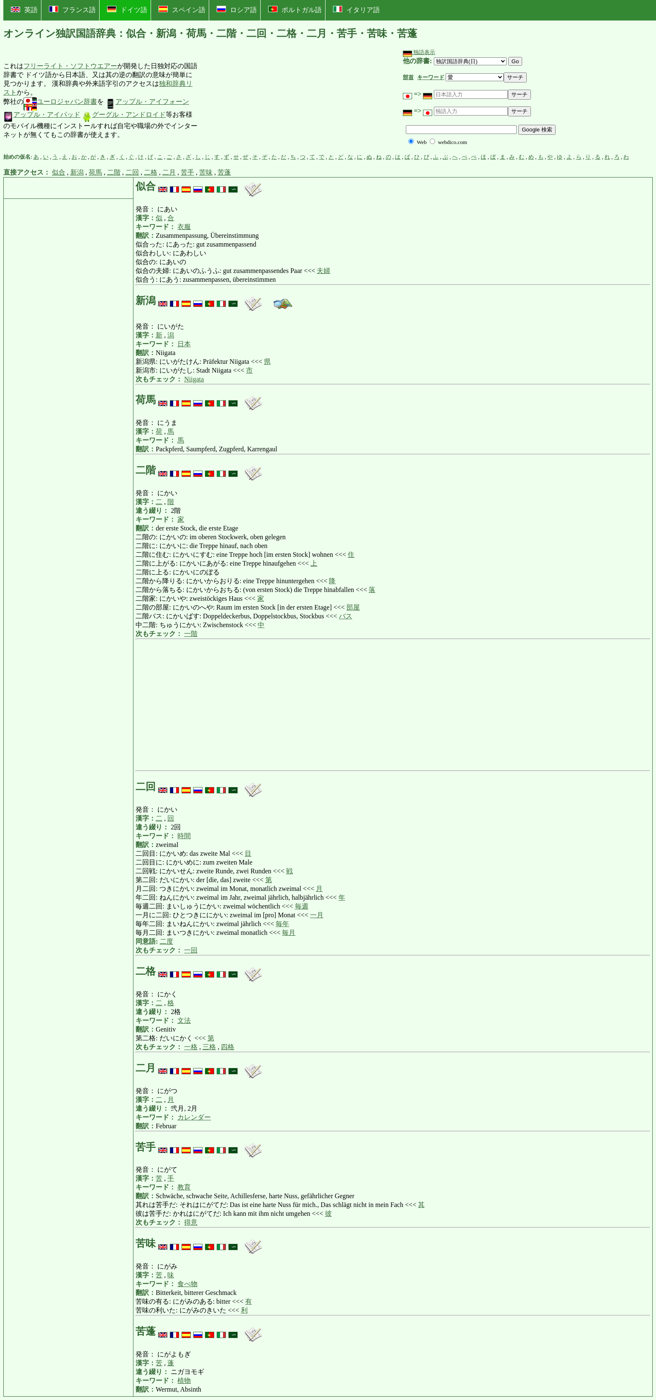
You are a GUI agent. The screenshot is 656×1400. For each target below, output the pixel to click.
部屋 (353, 607)
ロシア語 (237, 9)
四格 (227, 1046)
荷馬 (95, 172)
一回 (190, 950)
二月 (169, 172)
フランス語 (72, 9)
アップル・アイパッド (41, 114)
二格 (150, 172)
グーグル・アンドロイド (124, 114)
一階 (190, 633)
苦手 (187, 172)
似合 (58, 172)
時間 (184, 835)
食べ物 (187, 1283)
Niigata (194, 379)
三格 (209, 1046)
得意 (190, 1222)
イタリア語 (356, 9)
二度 (166, 941)
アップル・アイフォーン (147, 101)
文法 (184, 1020)
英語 (24, 9)
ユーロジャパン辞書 (60, 101)
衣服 (184, 226)
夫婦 (323, 270)
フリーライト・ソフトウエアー (70, 65)
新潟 (77, 172)
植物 (184, 1380)
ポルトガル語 (295, 9)
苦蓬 (224, 172)
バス (345, 616)
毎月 (288, 932)
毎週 (301, 906)
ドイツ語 (127, 9)
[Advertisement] (261, 101)
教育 (184, 1187)
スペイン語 (182, 9)
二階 (113, 172)
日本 (184, 343)
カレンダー (194, 1117)
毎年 (282, 923)
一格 (190, 1046)
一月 (316, 915)
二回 (132, 172)
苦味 (206, 172)
